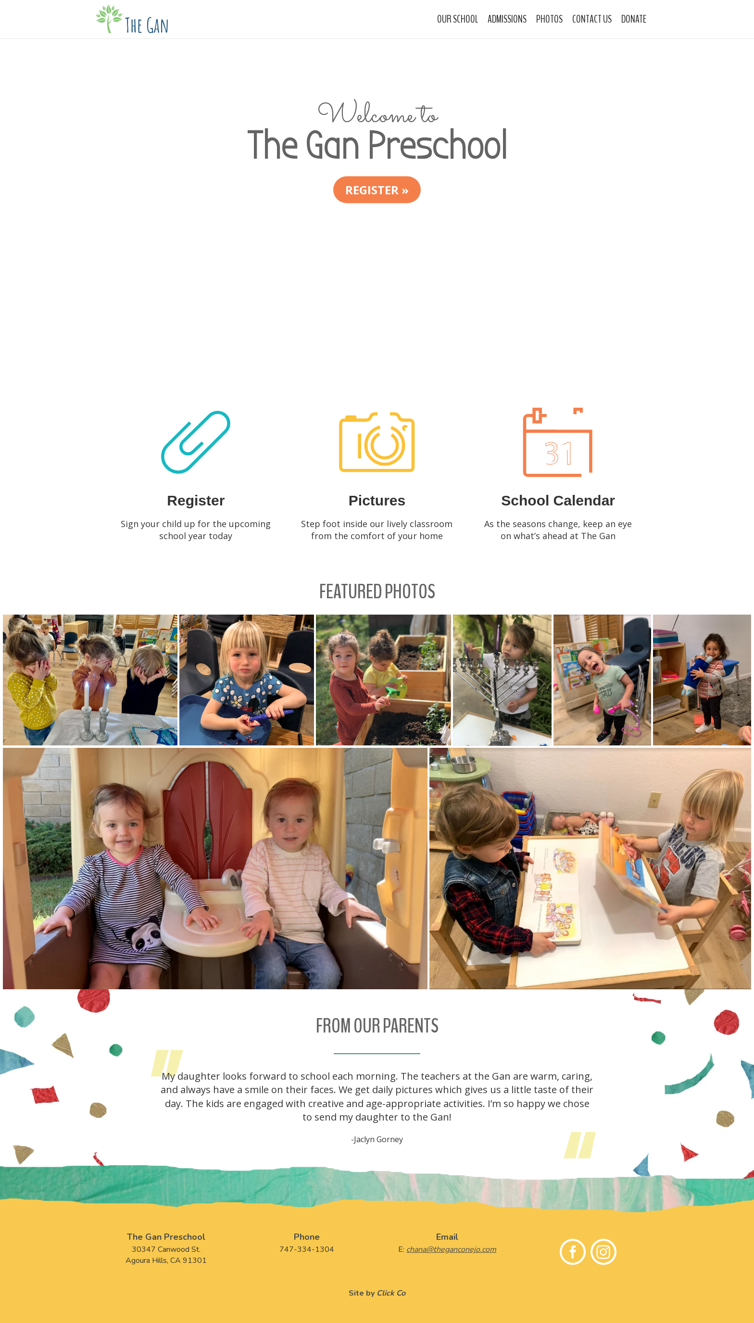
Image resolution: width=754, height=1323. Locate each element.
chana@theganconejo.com (451, 1249)
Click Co (391, 1293)
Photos (549, 19)
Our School (457, 19)
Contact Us (592, 19)
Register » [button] (377, 189)
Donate (633, 19)
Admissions (507, 19)
